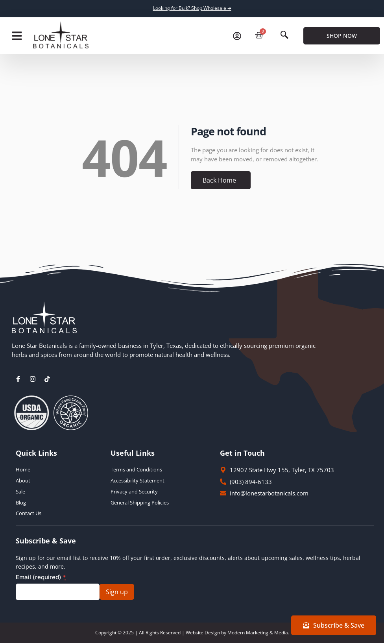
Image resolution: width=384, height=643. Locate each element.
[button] (17, 36)
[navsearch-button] (284, 36)
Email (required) (41, 577)
